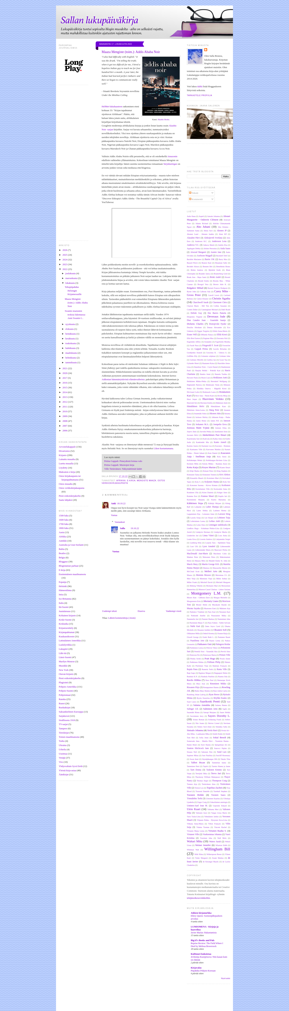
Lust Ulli (194, 546)
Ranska (62, 699)
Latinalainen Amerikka (70, 640)
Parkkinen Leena (196, 648)
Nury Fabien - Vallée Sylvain (219, 623)
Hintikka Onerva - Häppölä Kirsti (212, 389)
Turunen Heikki (195, 794)
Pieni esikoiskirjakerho (70, 495)
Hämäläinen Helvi (195, 406)
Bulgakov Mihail (195, 288)
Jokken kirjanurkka (201, 912)
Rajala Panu (192, 669)
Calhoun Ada (205, 292)
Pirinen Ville (224, 655)
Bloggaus (63, 561)
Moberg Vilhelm (196, 586)
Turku (62, 741)
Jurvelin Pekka (205, 432)
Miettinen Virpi (206, 579)
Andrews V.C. (193, 245)
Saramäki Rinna (193, 712)
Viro (61, 762)
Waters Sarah (215, 841)
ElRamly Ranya (207, 335)
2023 (65, 264)
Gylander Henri (193, 363)
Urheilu (62, 749)
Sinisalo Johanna (195, 730)
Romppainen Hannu (211, 687)
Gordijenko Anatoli (194, 353)
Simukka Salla (221, 727)
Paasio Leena (214, 641)
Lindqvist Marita (220, 532)
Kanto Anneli (220, 442)
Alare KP (223, 234)
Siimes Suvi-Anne (204, 727)
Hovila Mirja (222, 396)
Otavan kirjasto (66, 674)
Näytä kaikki (225, 978)
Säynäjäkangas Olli (209, 759)
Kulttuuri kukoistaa (201, 953)
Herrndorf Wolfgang (219, 381)
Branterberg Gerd (220, 274)
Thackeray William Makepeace (207, 777)
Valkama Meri (213, 809)
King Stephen (222, 471)
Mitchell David (206, 582)
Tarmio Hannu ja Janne (221, 766)
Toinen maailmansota (69, 737)
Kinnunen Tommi (209, 475)
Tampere (63, 728)
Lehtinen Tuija (223, 518)
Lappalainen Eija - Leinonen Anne (200, 514)
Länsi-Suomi (65, 657)
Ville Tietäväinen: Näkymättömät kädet (123, 468)
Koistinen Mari (213, 478)
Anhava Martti (209, 245)
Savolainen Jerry (197, 716)
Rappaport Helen (220, 673)
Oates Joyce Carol (212, 626)
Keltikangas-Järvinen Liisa (216, 460)
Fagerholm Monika (222, 342)
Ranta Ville (222, 669)
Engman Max (208, 338)
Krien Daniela (207, 493)
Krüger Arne (222, 493)
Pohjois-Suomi (66, 690)
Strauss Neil (192, 752)
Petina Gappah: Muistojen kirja (119, 465)
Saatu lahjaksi (65, 500)
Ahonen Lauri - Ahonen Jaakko (200, 234)
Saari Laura (191, 702)
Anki (113, 503)
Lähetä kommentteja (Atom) (121, 617)
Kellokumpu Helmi (194, 460)
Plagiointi (63, 682)
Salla (122, 528)
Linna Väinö (208, 535)
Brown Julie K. (220, 284)
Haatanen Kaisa (208, 363)
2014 (65, 392)
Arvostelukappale (67, 446)
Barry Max (223, 259)
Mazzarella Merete (220, 568)
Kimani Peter (208, 471)
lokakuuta (70, 283)
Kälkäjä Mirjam (214, 503)
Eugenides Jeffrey (194, 342)
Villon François (214, 824)
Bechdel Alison (193, 267)
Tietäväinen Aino (208, 784)
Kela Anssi (221, 457)
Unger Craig (202, 802)
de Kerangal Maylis (211, 862)
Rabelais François (220, 666)
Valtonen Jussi (201, 813)
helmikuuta (71, 357)
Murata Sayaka (193, 608)
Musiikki (63, 665)
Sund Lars (222, 752)
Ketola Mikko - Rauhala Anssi (214, 464)
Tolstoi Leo (199, 788)
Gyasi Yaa (223, 360)
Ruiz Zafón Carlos (220, 691)
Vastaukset (120, 522)
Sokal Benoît (219, 737)
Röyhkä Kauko (220, 698)
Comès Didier (192, 310)
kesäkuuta (70, 338)
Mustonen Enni (210, 608)
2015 (65, 387)
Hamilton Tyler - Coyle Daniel (206, 367)
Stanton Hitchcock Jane (198, 748)
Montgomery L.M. (206, 593)
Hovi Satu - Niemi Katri (204, 396)
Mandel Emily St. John (218, 561)
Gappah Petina (201, 349)
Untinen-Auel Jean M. (197, 806)
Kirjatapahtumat (66, 632)
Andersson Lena (219, 241)
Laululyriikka (65, 644)
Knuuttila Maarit (196, 478)
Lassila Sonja (195, 518)
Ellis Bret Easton (193, 338)
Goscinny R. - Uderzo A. (216, 353)
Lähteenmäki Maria (202, 550)
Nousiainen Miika (218, 616)
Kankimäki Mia (202, 442)
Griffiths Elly (192, 356)
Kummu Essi (192, 496)
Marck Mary (192, 564)
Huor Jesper (192, 399)
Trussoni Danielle (203, 791)
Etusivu (141, 611)
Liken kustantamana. (164, 448)
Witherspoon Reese (213, 854)
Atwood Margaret (198, 252)
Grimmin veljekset (208, 356)
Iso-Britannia (65, 598)
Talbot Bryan (198, 762)
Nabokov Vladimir (197, 612)
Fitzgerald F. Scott (210, 345)
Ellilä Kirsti (222, 334)
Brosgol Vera (203, 284)
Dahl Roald (225, 310)
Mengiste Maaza (146, 481)
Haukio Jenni (205, 374)
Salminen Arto (210, 708)
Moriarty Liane (211, 601)
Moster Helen (201, 605)
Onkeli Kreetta (208, 633)
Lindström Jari (193, 536)
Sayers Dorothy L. (219, 715)
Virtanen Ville (193, 834)
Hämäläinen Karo (218, 406)
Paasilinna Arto (197, 640)
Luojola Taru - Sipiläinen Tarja (217, 543)
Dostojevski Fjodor (217, 324)
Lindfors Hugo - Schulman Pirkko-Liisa (203, 528)
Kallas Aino (217, 439)
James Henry (201, 421)
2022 (65, 269)
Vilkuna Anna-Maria (195, 824)
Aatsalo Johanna (213, 216)
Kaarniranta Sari (193, 439)
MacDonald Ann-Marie (197, 553)
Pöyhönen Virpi (202, 666)
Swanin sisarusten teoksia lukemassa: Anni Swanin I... (75, 314)
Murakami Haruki (219, 605)
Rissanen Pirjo (193, 687)
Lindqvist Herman (203, 532)
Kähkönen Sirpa (195, 503)
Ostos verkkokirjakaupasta (71, 488)
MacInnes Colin (220, 554)
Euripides (208, 342)
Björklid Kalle (215, 270)
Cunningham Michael (209, 310)
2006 (65, 430)
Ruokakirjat (64, 707)
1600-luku (64, 519)
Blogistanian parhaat (69, 565)
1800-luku (64, 528)
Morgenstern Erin (193, 601)
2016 (65, 382)
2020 (65, 373)
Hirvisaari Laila (193, 392)
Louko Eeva (191, 539)
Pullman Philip (213, 662)
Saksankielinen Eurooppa (71, 711)
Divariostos (64, 451)
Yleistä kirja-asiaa (67, 770)
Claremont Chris (219, 302)
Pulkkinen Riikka (196, 662)
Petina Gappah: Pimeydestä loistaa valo (123, 461)
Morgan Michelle (220, 598)
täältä (199, 86)
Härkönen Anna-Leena (196, 410)
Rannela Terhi (207, 669)
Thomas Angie (202, 781)
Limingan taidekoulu (218, 525)
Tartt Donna (195, 770)
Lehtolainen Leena (197, 521)
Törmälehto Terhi (194, 798)
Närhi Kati (195, 626)
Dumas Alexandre (214, 327)
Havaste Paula (192, 378)
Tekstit (193, 193)
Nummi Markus (208, 619)
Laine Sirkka (202, 511)
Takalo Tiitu (225, 759)
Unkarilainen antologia (219, 802)
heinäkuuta (70, 333)
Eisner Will (192, 334)
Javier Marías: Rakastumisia (204, 932)
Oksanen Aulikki (203, 630)
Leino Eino (200, 525)
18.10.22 (121, 503)
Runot (62, 703)
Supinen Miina (193, 755)
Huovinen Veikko (213, 398)
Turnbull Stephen (220, 791)
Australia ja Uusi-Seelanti (71, 544)
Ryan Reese (214, 694)
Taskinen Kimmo (214, 770)
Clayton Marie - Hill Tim (198, 306)
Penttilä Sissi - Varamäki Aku (205, 652)
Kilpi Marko (194, 471)
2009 (65, 416)
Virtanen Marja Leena (195, 831)
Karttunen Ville (196, 449)
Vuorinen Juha (206, 838)
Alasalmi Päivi (193, 238)
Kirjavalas (196, 967)
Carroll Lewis (213, 295)
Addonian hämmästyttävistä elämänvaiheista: (123, 379)
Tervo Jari (216, 773)
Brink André (215, 277)
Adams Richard (201, 223)
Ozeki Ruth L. (208, 637)
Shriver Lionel (213, 723)
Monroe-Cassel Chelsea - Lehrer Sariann (214, 589)
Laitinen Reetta (219, 511)
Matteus (206, 568)
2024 (65, 259)
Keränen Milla (192, 464)
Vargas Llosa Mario (219, 813)
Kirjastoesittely (66, 628)
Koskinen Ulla (192, 493)
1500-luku (64, 515)
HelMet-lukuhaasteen (112, 106)
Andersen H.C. (201, 241)
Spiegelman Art (221, 745)
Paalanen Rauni (224, 637)
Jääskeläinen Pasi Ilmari (214, 435)
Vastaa (114, 515)
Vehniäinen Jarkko (211, 817)
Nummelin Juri (193, 619)
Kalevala (206, 439)
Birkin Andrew (197, 270)
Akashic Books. (164, 120)
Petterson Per (195, 655)
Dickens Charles (195, 323)
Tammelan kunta (219, 763)
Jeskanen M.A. (202, 424)
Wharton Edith (221, 845)
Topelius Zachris (215, 787)
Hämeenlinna (65, 590)
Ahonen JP (222, 230)
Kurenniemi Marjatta (196, 500)
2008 (65, 421)
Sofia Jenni (203, 738)
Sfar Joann (199, 723)
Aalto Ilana (191, 216)
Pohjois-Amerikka (67, 686)
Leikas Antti (214, 521)
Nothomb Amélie (198, 616)
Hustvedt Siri (192, 403)
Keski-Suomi (65, 619)
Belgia (62, 557)
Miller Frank (192, 582)
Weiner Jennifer (203, 845)
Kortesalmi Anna (220, 489)
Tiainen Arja (192, 784)
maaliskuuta (71, 352)
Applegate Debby (193, 249)
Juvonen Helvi (193, 435)
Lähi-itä (62, 653)
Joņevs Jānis (191, 432)
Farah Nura (194, 345)
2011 (65, 406)
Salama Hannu (221, 705)
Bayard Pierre (192, 263)
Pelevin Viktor (212, 648)
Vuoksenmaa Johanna (212, 834)
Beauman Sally (221, 263)
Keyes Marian (209, 467)
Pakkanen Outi (204, 644)
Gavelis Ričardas (220, 349)
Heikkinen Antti (220, 378)
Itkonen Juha (215, 413)
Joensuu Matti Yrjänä (198, 427)
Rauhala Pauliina (208, 677)
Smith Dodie (217, 734)
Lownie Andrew (206, 539)
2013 (65, 397)
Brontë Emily (203, 281)
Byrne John (191, 292)
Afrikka (62, 536)
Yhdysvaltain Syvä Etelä (71, 766)
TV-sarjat (63, 724)
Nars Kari (212, 612)
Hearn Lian (205, 378)
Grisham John (224, 356)
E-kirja (62, 570)
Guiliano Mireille (196, 360)
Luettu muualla (66, 463)
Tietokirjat (64, 732)
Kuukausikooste (66, 636)
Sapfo (224, 709)
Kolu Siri (226, 482)
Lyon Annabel (208, 546)
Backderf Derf (221, 256)
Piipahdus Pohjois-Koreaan (203, 970)
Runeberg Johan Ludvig (196, 695)
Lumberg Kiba (195, 543)
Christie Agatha (221, 298)
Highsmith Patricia (194, 385)
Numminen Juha (223, 619)
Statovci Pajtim (220, 748)
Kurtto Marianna (218, 500)
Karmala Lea (207, 446)
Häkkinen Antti (221, 403)
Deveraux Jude (216, 316)
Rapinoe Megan (205, 673)
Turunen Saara (218, 795)
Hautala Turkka (221, 374)
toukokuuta (71, 343)
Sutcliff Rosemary (223, 755)
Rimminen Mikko (218, 684)
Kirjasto (63, 455)
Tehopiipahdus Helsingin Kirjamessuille (73, 291)
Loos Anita (222, 536)
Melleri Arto (210, 571)
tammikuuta (71, 362)
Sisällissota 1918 (67, 720)
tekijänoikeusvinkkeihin (198, 898)
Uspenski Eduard (220, 806)
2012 (65, 401)
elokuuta (69, 329)
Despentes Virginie (194, 317)
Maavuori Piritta (220, 550)
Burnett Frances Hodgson (217, 288)
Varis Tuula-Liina (194, 817)
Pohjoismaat (65, 695)
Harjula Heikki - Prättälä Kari (207, 371)
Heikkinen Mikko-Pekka (196, 381)
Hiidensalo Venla (213, 385)
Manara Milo (200, 561)
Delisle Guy (196, 313)
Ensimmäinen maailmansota (72, 574)
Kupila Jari (222, 496)
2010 (65, 411)
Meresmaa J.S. (221, 575)
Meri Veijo (191, 579)
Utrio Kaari (193, 809)
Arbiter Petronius (210, 249)
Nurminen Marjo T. (197, 623)
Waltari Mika (194, 841)
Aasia (61, 532)
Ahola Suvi (208, 231)
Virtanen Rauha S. (217, 830)
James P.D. (214, 421)
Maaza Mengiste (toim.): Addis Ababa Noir (76, 302)
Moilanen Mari (212, 586)
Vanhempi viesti (173, 611)
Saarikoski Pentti (210, 701)
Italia (61, 603)
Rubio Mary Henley (202, 691)
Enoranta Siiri (222, 338)
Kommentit (196, 199)
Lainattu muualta (67, 459)
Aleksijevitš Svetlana (213, 238)
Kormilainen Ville (203, 489)
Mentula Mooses (203, 575)
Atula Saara (225, 248)
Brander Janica (204, 274)
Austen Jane (215, 252)
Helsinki (63, 586)
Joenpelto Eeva (220, 424)
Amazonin (172, 156)
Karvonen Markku (213, 449)
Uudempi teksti (109, 611)
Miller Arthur (221, 579)
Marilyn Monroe (67, 661)
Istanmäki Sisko (200, 414)
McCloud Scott (193, 571)
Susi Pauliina (207, 755)
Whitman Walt (193, 850)
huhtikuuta (70, 348)
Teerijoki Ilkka (201, 774)
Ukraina (63, 745)
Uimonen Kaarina (213, 799)
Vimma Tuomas (202, 827)
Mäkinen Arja (225, 608)
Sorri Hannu (206, 745)
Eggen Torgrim (203, 331)
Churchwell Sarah (200, 302)
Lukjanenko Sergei (223, 539)
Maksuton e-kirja (67, 472)
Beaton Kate (206, 263)
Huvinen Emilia (206, 403)
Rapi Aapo (191, 673)
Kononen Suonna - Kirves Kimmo (204, 485)
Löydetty (63, 467)
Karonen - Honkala (222, 446)
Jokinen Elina (221, 428)
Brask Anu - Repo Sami (196, 277)
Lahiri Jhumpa (212, 507)
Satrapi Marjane (209, 712)
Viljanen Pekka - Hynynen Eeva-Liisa (212, 820)
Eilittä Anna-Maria (220, 331)
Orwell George (193, 637)
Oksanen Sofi (220, 629)
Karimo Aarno (192, 446)
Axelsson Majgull (204, 255)
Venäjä (62, 757)
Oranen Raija (222, 633)
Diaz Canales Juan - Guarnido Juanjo (206, 320)
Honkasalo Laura (209, 392)
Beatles (62, 553)
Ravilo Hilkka (194, 680)
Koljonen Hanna (211, 482)
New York (64, 670)
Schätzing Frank (214, 720)
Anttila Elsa (222, 245)
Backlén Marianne (194, 259)
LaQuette (198, 507)
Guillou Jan (211, 360)
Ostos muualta (66, 483)
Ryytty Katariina (203, 698)
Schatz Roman (198, 720)
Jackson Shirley (201, 417)
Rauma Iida (222, 677)
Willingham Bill (217, 849)
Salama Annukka (201, 705)
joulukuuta (70, 273)
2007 (65, 425)
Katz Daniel (212, 453)
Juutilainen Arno (221, 432)
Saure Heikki (225, 712)
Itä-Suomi (63, 607)
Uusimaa (63, 753)
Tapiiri (205, 766)
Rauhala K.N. (192, 677)
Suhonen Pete (207, 752)
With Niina (198, 854)
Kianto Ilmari (225, 467)
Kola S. (198, 482)
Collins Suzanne (220, 306)
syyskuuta (70, 324)
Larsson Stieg (224, 514)
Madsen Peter (192, 557)
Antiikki (63, 540)
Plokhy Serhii (195, 659)
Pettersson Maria (209, 655)
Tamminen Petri (193, 766)
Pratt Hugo (210, 658)
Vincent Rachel (220, 827)
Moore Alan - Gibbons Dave (198, 598)
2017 (65, 378)
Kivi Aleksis (224, 474)
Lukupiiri (63, 649)
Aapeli (201, 216)
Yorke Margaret (201, 858)
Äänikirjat (64, 774)
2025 (65, 254)
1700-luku (64, 524)
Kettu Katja (192, 467)
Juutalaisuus (65, 611)
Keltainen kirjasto (67, 615)
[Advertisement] (151, 1001)
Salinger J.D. (193, 709)
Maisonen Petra (209, 557)
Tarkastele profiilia (199, 95)
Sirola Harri (212, 730)
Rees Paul (209, 680)
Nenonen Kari (224, 612)
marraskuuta (71, 278)
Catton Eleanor (202, 299)
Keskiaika (63, 623)
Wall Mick (221, 838)
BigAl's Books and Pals (202, 940)
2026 (65, 250)
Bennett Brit (208, 267)
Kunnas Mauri (207, 496)
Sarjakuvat (64, 716)
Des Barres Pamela (217, 313)
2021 (65, 368)
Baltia (62, 549)
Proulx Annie (225, 659)
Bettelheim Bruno (223, 267)
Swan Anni (194, 759)
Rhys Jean (200, 684)
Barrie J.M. (210, 259)
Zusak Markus (218, 858)
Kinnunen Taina (193, 475)
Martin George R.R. (210, 564)
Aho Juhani (203, 226)
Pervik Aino (225, 652)
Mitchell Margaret (223, 582)
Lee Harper (209, 518)
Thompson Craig (219, 781)
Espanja (62, 582)
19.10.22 (134, 528)
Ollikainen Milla (193, 633)
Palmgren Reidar (223, 644)
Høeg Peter (214, 410)
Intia (61, 594)
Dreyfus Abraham (194, 327)
